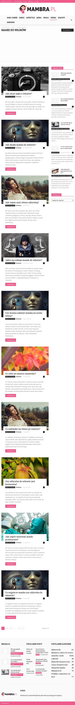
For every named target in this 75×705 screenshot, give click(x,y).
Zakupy (61, 18)
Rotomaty (38, 672)
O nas (25, 1)
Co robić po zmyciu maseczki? (20, 373)
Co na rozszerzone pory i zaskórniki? (66, 147)
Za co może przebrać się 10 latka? (67, 100)
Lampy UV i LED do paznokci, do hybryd (61, 175)
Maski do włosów (10, 96)
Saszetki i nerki (57, 656)
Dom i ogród (12, 18)
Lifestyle (30, 18)
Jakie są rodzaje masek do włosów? (23, 260)
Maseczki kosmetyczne (60, 662)
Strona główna (18, 1)
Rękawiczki (56, 650)
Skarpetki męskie (58, 668)
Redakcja (18, 96)
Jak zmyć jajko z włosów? (18, 93)
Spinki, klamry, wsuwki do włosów (60, 128)
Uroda (53, 18)
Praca (46, 18)
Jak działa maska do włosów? (20, 144)
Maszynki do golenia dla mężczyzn (60, 79)
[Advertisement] (37, 46)
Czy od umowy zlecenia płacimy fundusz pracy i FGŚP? (42, 650)
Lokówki (54, 659)
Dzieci (21, 18)
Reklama (30, 1)
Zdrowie (10, 22)
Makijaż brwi (56, 671)
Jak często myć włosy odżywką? (22, 202)
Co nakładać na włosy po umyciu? (22, 428)
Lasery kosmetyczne (59, 665)
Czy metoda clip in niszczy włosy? (66, 123)
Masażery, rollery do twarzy (62, 653)
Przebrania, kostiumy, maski (59, 105)
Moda (39, 18)
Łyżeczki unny (55, 152)
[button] (71, 20)
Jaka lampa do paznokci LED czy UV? (66, 171)
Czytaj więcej (10, 113)
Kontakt (37, 1)
